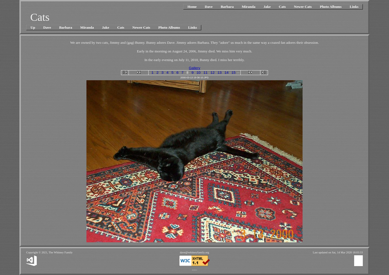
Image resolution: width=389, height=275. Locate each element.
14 (226, 73)
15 (234, 73)
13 (219, 73)
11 (205, 73)
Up (33, 27)
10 (198, 73)
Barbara (227, 7)
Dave (209, 7)
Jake (267, 7)
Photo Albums (330, 7)
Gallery (194, 68)
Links (354, 7)
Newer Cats (303, 7)
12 (212, 73)
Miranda (248, 7)
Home (192, 7)
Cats (282, 7)
